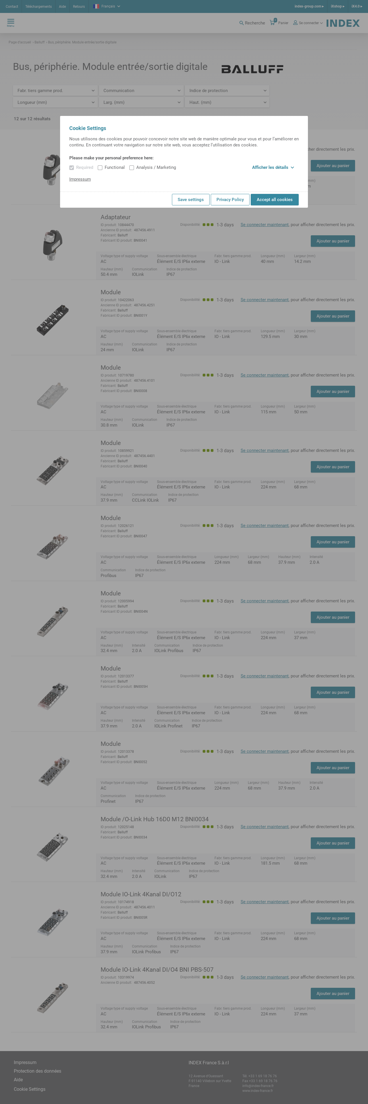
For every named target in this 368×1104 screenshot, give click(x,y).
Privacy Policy (230, 199)
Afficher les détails (273, 167)
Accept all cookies (275, 199)
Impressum (80, 179)
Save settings (191, 199)
